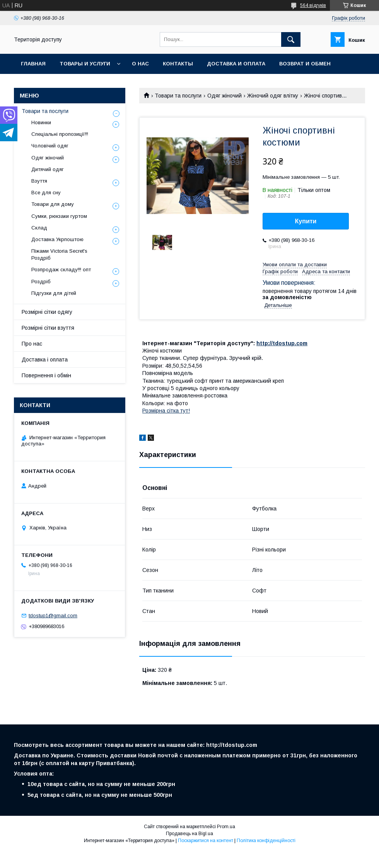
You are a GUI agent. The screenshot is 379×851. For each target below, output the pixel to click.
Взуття (39, 181)
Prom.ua (226, 826)
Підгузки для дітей (53, 293)
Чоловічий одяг (49, 146)
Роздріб (41, 281)
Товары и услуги (85, 64)
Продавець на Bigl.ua (189, 833)
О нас (140, 64)
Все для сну (46, 192)
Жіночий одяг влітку (272, 95)
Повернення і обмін (46, 375)
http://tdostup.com (281, 343)
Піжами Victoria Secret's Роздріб (59, 254)
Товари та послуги (178, 95)
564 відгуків (313, 5)
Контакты (178, 64)
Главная (33, 64)
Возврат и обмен (305, 64)
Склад (39, 228)
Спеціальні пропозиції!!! (59, 134)
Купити (306, 221)
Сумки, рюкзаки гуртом (59, 216)
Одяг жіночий (224, 95)
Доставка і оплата (45, 359)
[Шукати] (290, 39)
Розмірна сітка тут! (166, 411)
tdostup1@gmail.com (53, 615)
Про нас (32, 344)
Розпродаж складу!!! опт (61, 269)
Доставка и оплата (236, 64)
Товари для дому (52, 204)
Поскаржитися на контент (205, 840)
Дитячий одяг (47, 169)
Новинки (41, 122)
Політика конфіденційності (266, 840)
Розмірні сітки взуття (48, 328)
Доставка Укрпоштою (57, 239)
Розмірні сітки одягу (47, 312)
